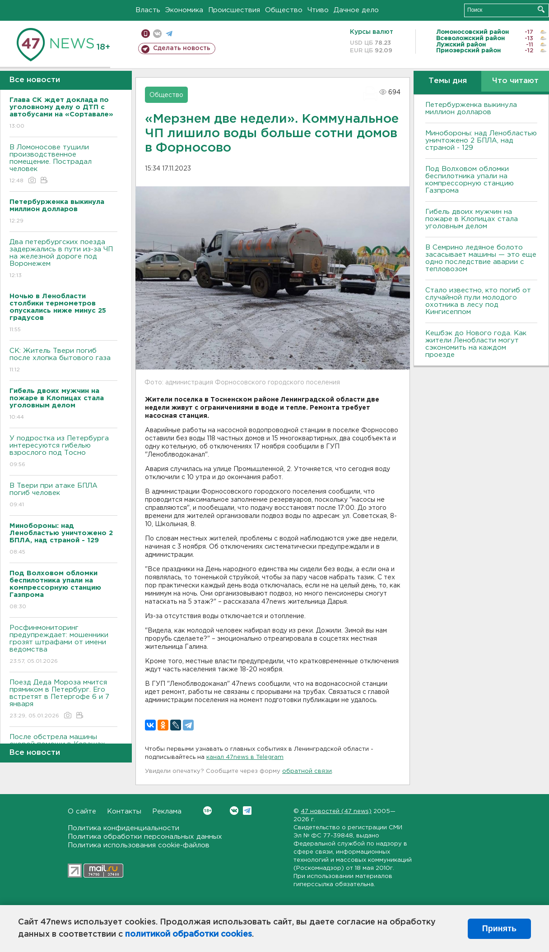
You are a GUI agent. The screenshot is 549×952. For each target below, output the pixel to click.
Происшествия (234, 10)
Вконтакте (207, 810)
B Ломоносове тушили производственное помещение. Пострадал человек (63, 164)
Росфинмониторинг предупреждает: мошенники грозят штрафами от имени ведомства (63, 645)
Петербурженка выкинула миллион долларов (471, 108)
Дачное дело (356, 10)
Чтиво (318, 10)
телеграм (169, 33)
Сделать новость (181, 48)
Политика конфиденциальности (123, 828)
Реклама (166, 811)
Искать (541, 9)
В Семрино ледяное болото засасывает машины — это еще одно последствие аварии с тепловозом (480, 258)
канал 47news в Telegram (245, 757)
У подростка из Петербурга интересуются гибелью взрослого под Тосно (63, 451)
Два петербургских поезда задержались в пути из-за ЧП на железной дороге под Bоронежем (63, 259)
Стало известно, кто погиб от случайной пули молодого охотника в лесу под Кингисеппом (478, 301)
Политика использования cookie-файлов (138, 845)
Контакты (124, 811)
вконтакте (157, 33)
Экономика (184, 10)
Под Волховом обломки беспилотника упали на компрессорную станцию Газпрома (469, 180)
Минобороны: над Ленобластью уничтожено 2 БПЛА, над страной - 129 (481, 140)
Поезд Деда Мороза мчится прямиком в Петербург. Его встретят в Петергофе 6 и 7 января (63, 699)
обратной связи (307, 771)
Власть (147, 10)
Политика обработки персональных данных (145, 837)
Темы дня (447, 81)
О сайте (82, 811)
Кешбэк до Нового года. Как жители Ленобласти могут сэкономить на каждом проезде (475, 344)
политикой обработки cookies (188, 934)
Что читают (515, 81)
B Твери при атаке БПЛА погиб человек (63, 495)
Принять (499, 928)
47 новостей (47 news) (336, 811)
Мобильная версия (145, 33)
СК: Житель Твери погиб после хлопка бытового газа (63, 361)
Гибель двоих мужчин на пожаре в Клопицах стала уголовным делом (471, 219)
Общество (283, 10)
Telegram (247, 810)
